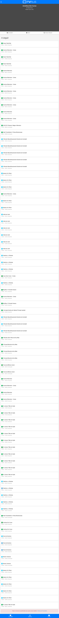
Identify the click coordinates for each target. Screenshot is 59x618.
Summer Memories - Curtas (9, 50)
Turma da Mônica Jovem (9, 365)
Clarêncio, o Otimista (8, 255)
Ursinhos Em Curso (7, 522)
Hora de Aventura (7, 536)
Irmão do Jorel (6, 214)
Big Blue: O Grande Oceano (9, 289)
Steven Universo (7, 556)
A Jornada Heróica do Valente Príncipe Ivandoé (14, 310)
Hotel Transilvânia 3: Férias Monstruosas (12, 132)
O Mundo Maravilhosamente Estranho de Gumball (15, 139)
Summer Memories (7, 70)
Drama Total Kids (7, 43)
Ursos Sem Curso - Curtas (9, 276)
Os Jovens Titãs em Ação (9, 406)
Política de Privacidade (42, 610)
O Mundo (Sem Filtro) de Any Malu (11, 337)
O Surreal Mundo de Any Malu (10, 344)
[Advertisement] (29, 20)
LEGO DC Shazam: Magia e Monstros (12, 125)
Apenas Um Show (7, 173)
